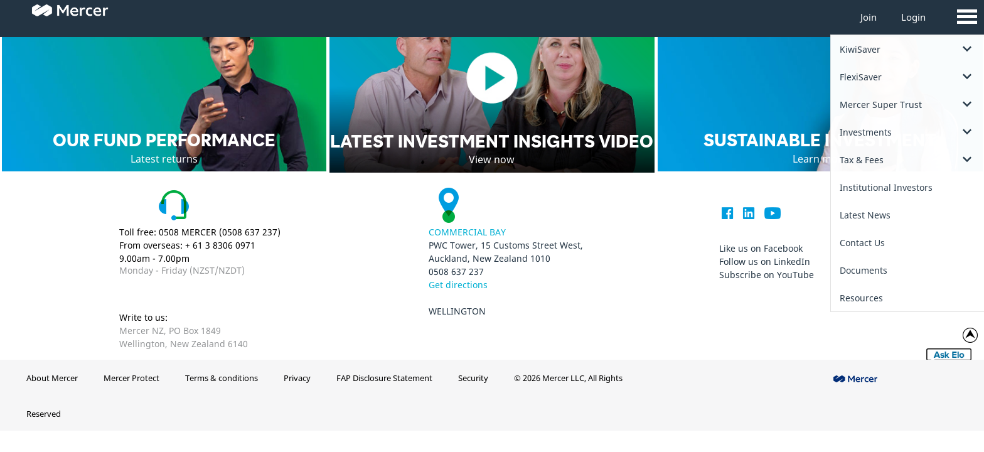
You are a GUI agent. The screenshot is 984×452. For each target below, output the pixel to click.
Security (473, 378)
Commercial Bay (467, 232)
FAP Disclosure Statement (384, 378)
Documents (863, 270)
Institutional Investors (886, 187)
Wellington (457, 311)
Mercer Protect (131, 378)
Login (913, 17)
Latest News (865, 215)
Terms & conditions (221, 378)
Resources (861, 298)
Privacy (297, 378)
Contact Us (862, 243)
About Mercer (52, 378)
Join (868, 17)
